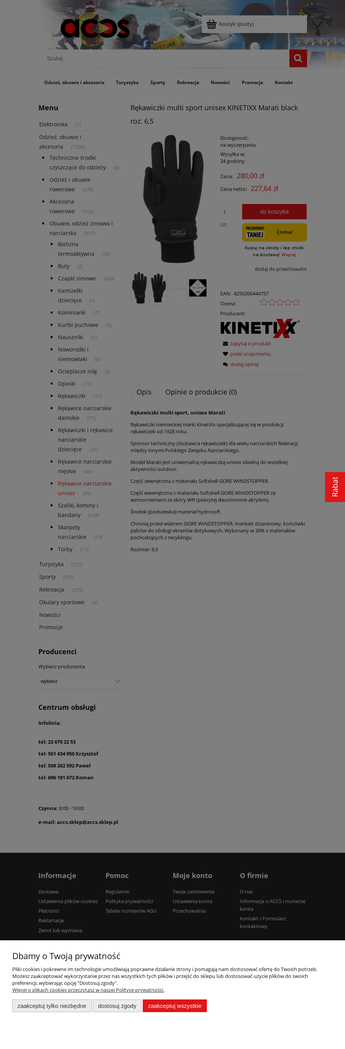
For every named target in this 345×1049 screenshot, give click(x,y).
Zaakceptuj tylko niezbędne (52, 1006)
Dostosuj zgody (117, 1006)
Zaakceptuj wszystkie (174, 1006)
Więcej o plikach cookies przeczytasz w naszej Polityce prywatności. (88, 989)
